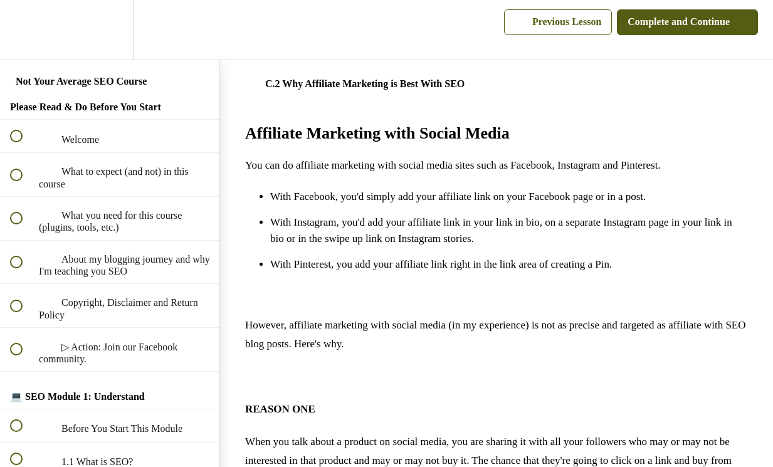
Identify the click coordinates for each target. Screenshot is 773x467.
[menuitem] (110, 30)
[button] (23, 30)
